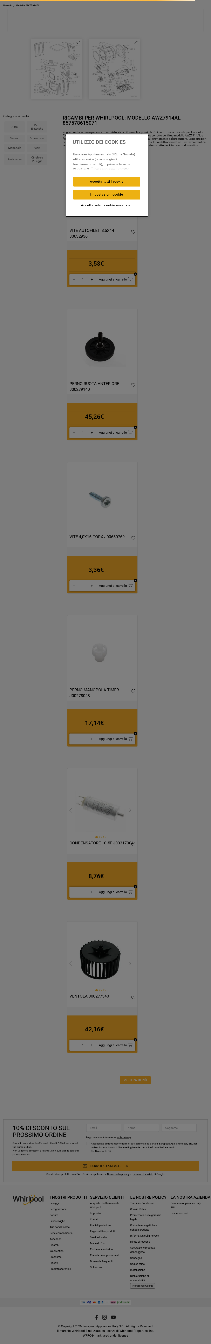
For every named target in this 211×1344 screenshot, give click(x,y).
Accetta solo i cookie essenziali (106, 205)
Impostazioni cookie (106, 194)
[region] (107, 175)
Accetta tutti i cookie (107, 181)
